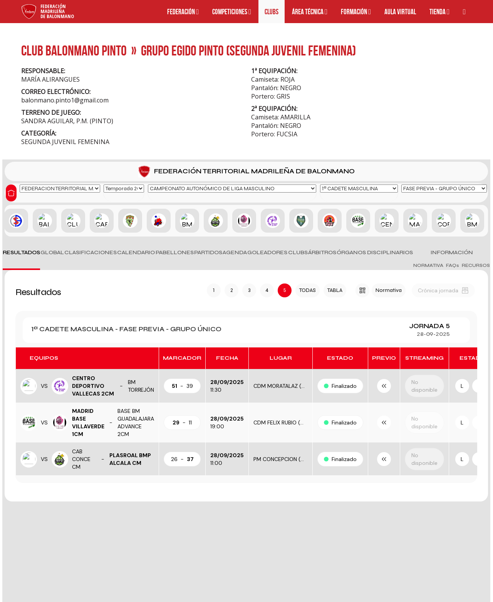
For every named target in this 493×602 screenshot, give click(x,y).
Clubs (271, 12)
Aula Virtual (400, 12)
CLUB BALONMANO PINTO (74, 50)
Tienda (439, 12)
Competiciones (231, 12)
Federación (183, 12)
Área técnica (309, 12)
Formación (356, 12)
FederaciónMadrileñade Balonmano (57, 11)
